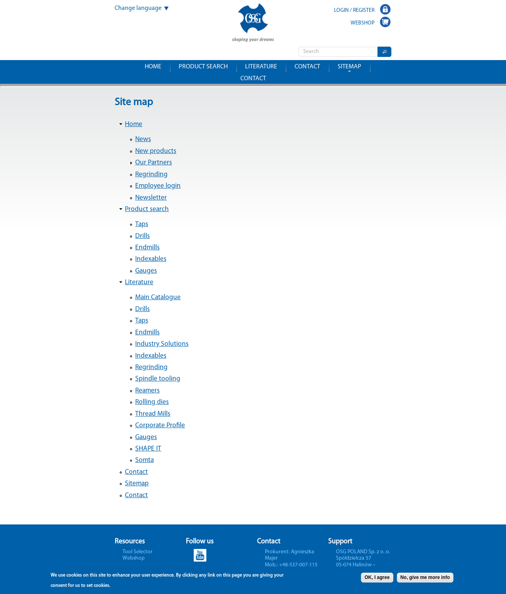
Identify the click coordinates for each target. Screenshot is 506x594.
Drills (142, 236)
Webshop (134, 558)
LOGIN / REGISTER (354, 10)
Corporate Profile (160, 425)
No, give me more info (425, 579)
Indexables (150, 259)
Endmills (147, 247)
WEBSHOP (362, 23)
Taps (141, 224)
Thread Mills (152, 414)
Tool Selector (138, 551)
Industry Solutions (162, 344)
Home (153, 67)
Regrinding (151, 174)
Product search (203, 67)
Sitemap (349, 67)
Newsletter (151, 197)
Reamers (147, 390)
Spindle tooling (157, 378)
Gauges (146, 271)
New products (155, 151)
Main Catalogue (158, 297)
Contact (307, 67)
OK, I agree (376, 579)
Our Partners (153, 162)
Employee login (158, 186)
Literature (261, 67)
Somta (144, 460)
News (143, 139)
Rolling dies (152, 402)
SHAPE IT (148, 448)
